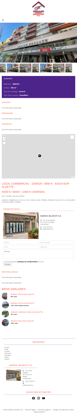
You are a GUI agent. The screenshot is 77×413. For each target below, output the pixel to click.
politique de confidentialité (27, 262)
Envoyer (7, 264)
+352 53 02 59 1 (48, 227)
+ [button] (4, 136)
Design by (39, 412)
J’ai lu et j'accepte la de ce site (24, 262)
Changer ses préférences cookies (63, 410)
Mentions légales (30, 410)
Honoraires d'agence (44, 410)
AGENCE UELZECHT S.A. (51, 216)
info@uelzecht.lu (48, 229)
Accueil (38, 9)
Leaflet (73, 177)
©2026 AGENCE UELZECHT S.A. (13, 410)
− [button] (4, 139)
